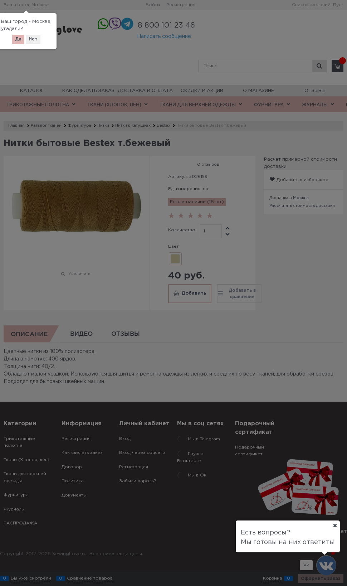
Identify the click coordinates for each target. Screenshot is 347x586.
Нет (33, 39)
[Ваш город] (334, 525)
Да (18, 39)
